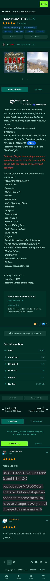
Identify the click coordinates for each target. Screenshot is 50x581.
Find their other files (26, 44)
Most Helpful (14, 444)
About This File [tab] (14, 89)
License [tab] (38, 89)
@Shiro (31, 143)
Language (10, 569)
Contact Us (22, 569)
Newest (38, 444)
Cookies (33, 569)
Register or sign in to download (25, 333)
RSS (42, 569)
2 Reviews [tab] (12, 421)
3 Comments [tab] (36, 421)
